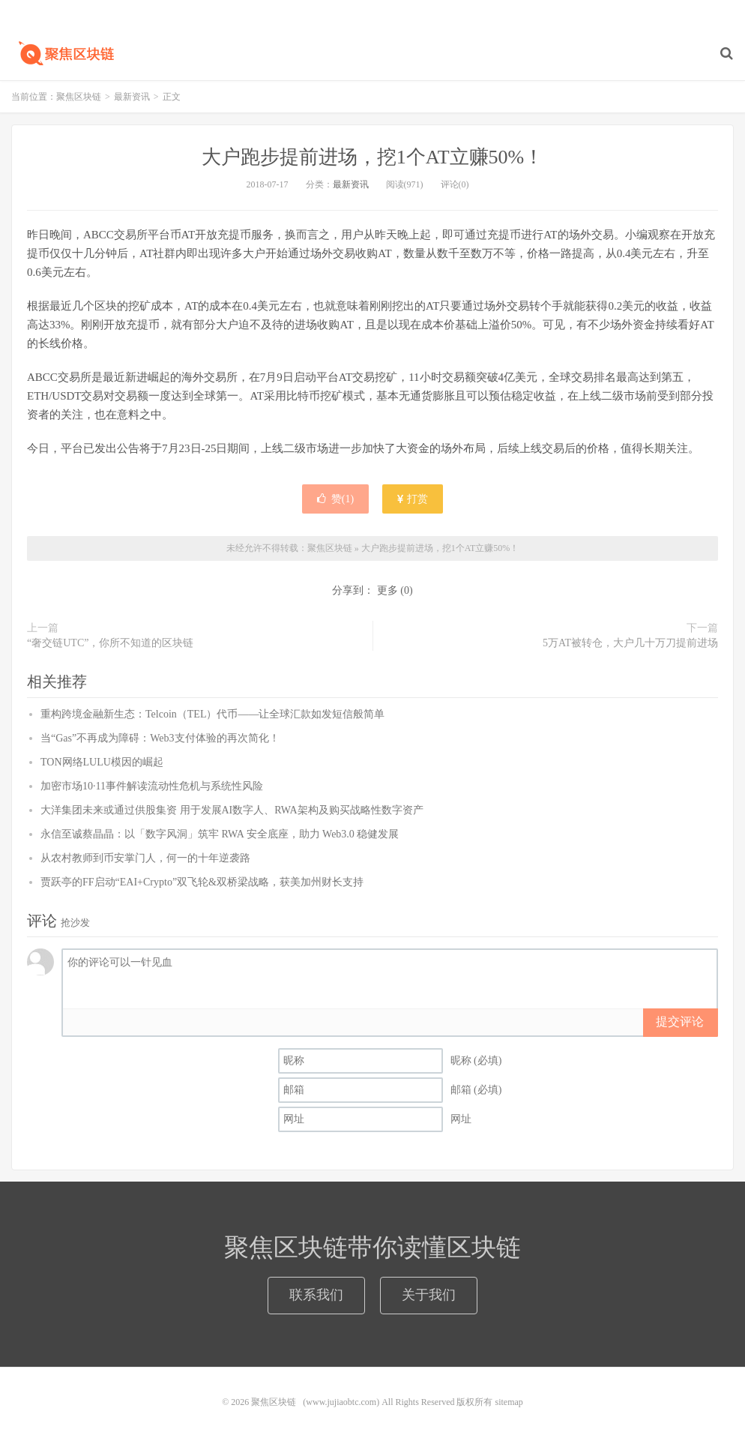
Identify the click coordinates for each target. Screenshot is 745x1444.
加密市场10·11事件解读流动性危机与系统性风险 (151, 786)
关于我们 (429, 1294)
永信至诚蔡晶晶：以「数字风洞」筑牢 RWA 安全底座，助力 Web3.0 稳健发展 (219, 834)
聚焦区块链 (63, 53)
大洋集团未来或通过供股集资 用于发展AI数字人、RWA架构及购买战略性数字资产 (231, 810)
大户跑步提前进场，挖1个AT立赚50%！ (372, 157)
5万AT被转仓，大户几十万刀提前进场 (630, 643)
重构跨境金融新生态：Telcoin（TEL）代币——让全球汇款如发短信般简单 (212, 714)
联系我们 (316, 1294)
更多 (387, 590)
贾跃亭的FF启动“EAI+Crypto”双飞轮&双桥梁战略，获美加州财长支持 (202, 882)
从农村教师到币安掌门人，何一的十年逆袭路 (145, 858)
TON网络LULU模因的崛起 (101, 762)
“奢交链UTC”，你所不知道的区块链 (110, 643)
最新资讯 (132, 96)
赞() (335, 499)
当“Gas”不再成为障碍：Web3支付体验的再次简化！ (160, 738)
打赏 (413, 499)
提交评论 (680, 1021)
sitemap (508, 1402)
